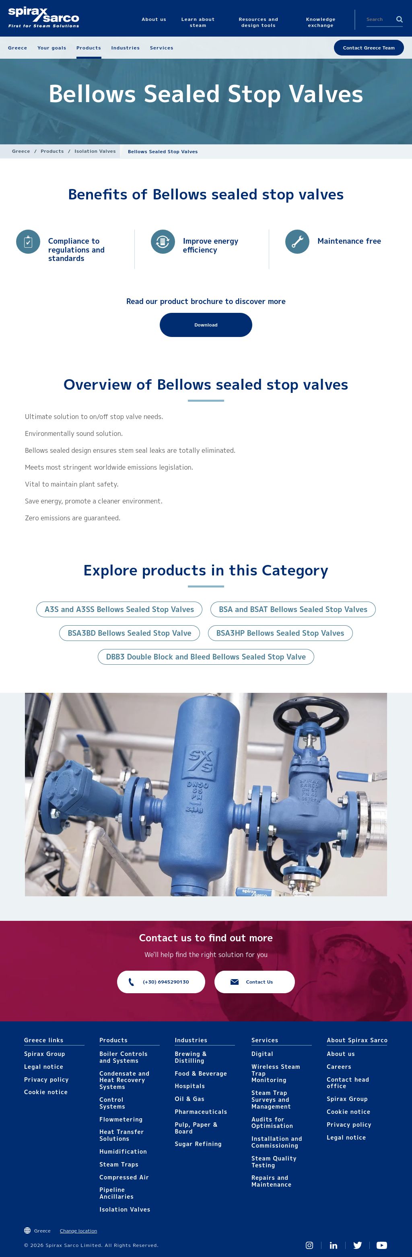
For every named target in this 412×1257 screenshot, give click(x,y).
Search (399, 19)
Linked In (334, 1245)
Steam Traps (118, 1164)
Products (52, 151)
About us (341, 1054)
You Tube (382, 1245)
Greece (21, 151)
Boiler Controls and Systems (123, 1057)
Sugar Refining (198, 1144)
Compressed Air (124, 1177)
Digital (262, 1054)
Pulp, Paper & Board (196, 1128)
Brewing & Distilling (191, 1057)
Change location (78, 1230)
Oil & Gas (189, 1099)
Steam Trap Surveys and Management (271, 1099)
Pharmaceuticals (201, 1111)
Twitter (358, 1245)
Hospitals (190, 1086)
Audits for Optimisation (272, 1122)
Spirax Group (44, 1054)
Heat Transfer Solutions (121, 1135)
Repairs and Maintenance (271, 1181)
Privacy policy (46, 1079)
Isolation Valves (95, 151)
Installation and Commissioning (276, 1142)
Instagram (309, 1245)
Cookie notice (46, 1092)
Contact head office (348, 1083)
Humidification (123, 1151)
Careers (339, 1066)
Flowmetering (121, 1119)
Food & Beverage (201, 1073)
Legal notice (44, 1066)
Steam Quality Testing (274, 1161)
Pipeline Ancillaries (116, 1193)
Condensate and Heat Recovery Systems (124, 1080)
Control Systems (112, 1103)
